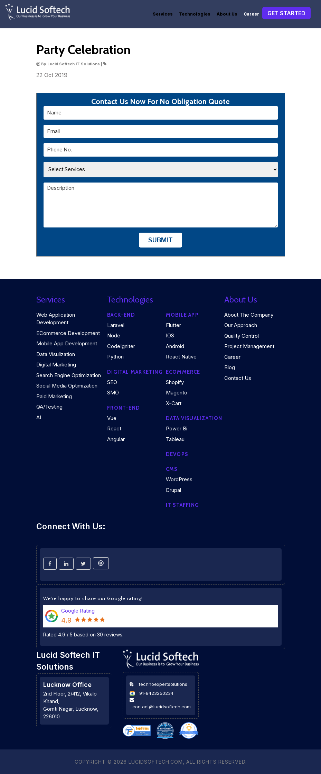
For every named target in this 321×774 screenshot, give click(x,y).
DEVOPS (177, 454)
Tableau (175, 439)
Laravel (115, 325)
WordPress (179, 479)
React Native (181, 356)
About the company (248, 314)
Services (163, 14)
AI (38, 417)
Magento (176, 392)
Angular (116, 439)
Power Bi (176, 428)
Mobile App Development (66, 343)
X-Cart (173, 403)
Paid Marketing (54, 396)
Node (113, 335)
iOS (170, 335)
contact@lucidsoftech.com (161, 706)
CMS (172, 469)
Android (175, 346)
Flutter (173, 325)
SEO (112, 382)
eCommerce (183, 372)
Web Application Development (55, 318)
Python (115, 356)
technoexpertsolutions (163, 684)
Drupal (173, 490)
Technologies (194, 14)
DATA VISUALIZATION (194, 418)
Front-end (123, 408)
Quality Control (241, 336)
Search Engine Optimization (68, 375)
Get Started (286, 13)
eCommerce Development (68, 333)
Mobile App (182, 315)
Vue (111, 418)
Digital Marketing (56, 364)
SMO (113, 392)
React (114, 428)
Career (251, 14)
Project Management (249, 346)
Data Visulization (55, 354)
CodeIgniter (121, 346)
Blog (229, 367)
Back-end (121, 315)
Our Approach (240, 325)
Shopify (175, 382)
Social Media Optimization (66, 385)
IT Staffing (182, 505)
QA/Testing (49, 406)
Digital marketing (135, 372)
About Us (227, 14)
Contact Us (237, 378)
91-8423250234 (156, 693)
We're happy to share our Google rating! (93, 598)
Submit (160, 240)
